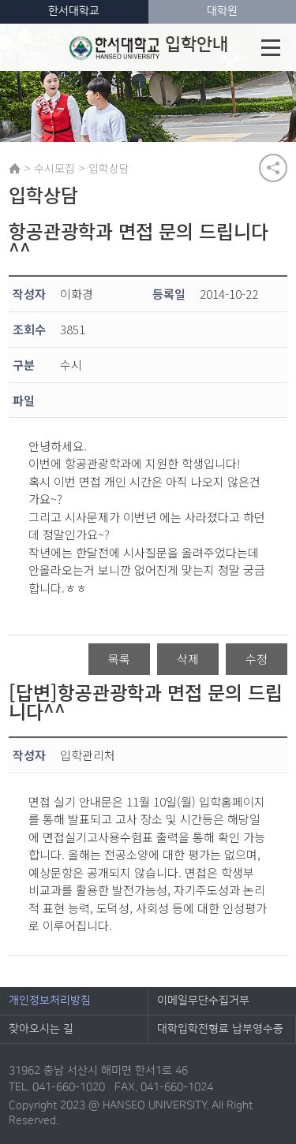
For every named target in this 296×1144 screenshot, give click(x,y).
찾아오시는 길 (41, 1029)
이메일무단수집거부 (203, 1000)
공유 (273, 168)
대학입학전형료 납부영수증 (220, 1029)
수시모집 (54, 168)
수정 (256, 658)
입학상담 (108, 168)
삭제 (188, 658)
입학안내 (148, 47)
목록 (119, 658)
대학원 (222, 11)
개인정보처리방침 (50, 1000)
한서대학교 (73, 11)
